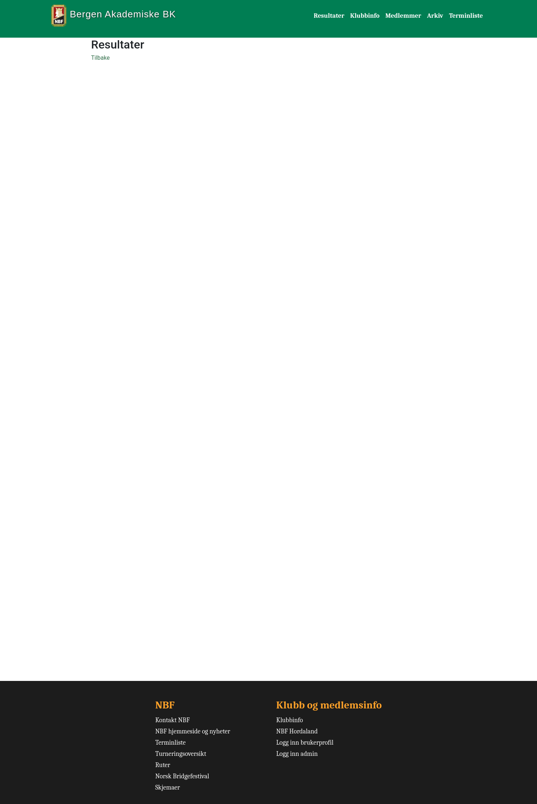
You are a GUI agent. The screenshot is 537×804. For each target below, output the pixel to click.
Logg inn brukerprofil (304, 742)
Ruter (162, 765)
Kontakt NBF (172, 720)
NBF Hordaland (297, 731)
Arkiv (435, 16)
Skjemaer (167, 787)
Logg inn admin (297, 754)
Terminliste (466, 16)
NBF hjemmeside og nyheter (192, 731)
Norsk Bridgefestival (182, 776)
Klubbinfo (364, 16)
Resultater (329, 16)
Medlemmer (403, 16)
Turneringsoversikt (180, 754)
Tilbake (100, 57)
